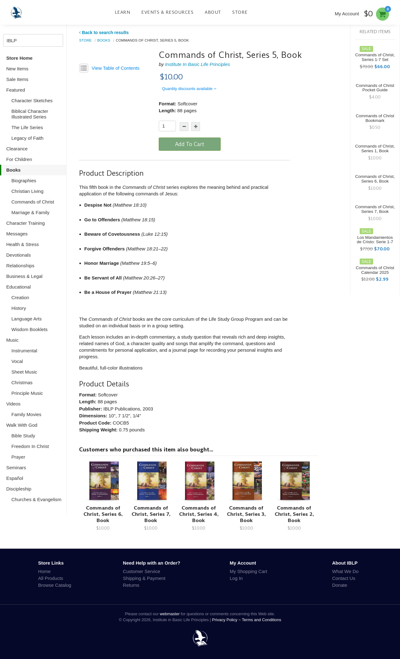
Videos (13, 403)
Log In (236, 578)
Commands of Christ (33, 201)
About (213, 12)
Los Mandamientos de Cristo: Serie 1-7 (375, 239)
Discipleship (18, 488)
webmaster (170, 613)
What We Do (345, 571)
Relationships (20, 265)
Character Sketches (32, 100)
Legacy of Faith (28, 138)
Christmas (22, 382)
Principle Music (27, 393)
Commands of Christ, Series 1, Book (375, 148)
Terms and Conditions (261, 619)
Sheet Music (25, 372)
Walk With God (21, 425)
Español (14, 478)
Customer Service (141, 571)
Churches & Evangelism (37, 499)
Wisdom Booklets (30, 329)
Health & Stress (22, 244)
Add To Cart (189, 144)
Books (13, 170)
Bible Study (23, 435)
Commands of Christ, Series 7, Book (151, 514)
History (19, 308)
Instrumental (25, 350)
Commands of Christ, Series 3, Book (246, 514)
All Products (50, 578)
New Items (17, 68)
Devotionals (18, 255)
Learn (122, 12)
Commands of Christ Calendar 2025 (375, 270)
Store (240, 12)
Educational (18, 286)
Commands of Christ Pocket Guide (375, 88)
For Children (19, 159)
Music (12, 340)
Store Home (19, 58)
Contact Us (343, 578)
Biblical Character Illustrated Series (30, 113)
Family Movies (27, 414)
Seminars (16, 467)
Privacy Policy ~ (227, 619)
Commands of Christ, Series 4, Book (198, 514)
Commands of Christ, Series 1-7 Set (375, 57)
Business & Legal (24, 276)
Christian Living (28, 191)
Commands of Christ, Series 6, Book (102, 514)
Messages (17, 233)
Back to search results (103, 32)
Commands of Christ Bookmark (375, 118)
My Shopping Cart (248, 571)
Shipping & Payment (144, 578)
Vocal (17, 361)
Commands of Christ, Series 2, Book (294, 514)
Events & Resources (167, 12)
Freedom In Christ (30, 446)
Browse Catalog (54, 585)
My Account (347, 13)
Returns (131, 585)
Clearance (17, 148)
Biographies (24, 180)
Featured (15, 90)
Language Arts (27, 318)
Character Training (25, 223)
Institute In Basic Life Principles (197, 64)
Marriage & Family (31, 212)
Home (44, 571)
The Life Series (27, 127)
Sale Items (17, 79)
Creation (20, 297)
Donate (339, 585)
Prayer (18, 457)
